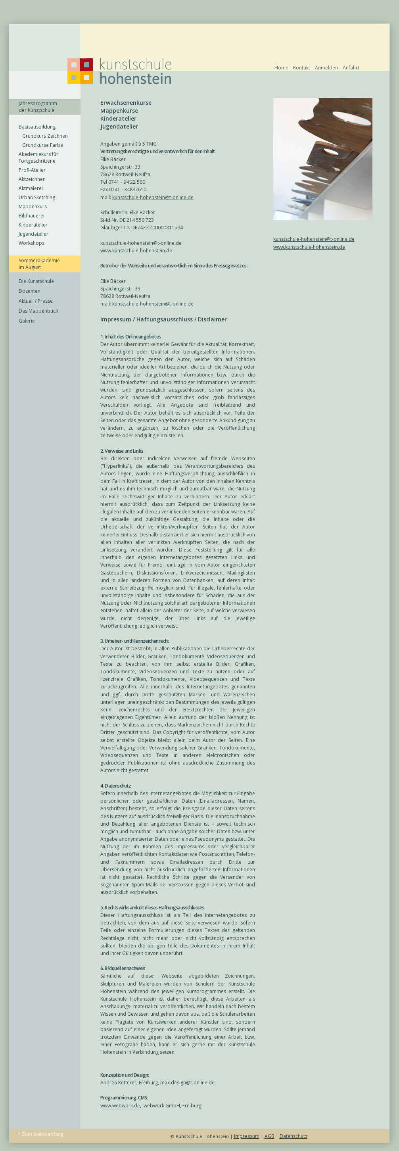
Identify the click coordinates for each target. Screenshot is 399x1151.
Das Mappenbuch (38, 310)
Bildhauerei (31, 215)
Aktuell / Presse (36, 301)
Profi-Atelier (32, 170)
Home (281, 67)
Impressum (246, 1136)
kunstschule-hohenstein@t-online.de (314, 239)
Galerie (27, 320)
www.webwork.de (120, 1105)
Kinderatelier (33, 224)
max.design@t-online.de (187, 1082)
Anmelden (326, 67)
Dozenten (29, 291)
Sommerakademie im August (39, 264)
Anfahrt (351, 67)
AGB (269, 1136)
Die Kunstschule (36, 281)
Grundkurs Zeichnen (43, 136)
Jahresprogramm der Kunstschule (38, 106)
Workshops (31, 243)
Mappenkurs (33, 206)
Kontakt (301, 67)
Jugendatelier (33, 234)
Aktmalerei (31, 188)
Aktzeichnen (32, 179)
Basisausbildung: (38, 126)
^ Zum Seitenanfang (41, 1134)
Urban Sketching (37, 197)
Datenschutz (293, 1136)
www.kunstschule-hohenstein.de (309, 247)
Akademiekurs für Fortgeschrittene (38, 157)
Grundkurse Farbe (41, 145)
